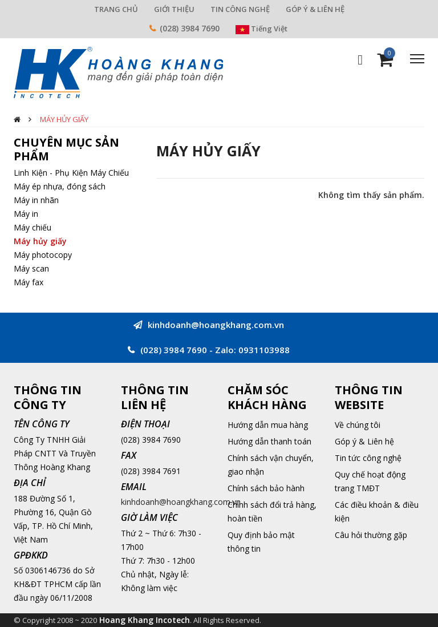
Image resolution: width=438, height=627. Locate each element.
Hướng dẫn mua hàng (268, 424)
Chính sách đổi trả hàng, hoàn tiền (272, 511)
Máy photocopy (43, 254)
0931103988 (264, 349)
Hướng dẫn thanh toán (269, 441)
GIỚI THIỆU (174, 9)
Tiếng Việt (261, 28)
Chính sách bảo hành (266, 488)
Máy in (26, 213)
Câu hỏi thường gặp (371, 534)
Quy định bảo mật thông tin (261, 541)
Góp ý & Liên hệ (364, 441)
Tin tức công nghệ (368, 457)
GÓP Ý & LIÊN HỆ (315, 9)
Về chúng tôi (357, 424)
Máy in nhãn (36, 200)
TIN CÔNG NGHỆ (240, 9)
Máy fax (28, 282)
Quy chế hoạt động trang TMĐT (370, 481)
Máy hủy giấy (64, 119)
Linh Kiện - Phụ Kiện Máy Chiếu (71, 172)
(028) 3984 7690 (190, 28)
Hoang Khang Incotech (144, 619)
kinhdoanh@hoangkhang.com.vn (181, 501)
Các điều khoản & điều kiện (377, 511)
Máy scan (31, 268)
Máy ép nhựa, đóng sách (60, 186)
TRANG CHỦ (116, 9)
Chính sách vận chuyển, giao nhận (271, 464)
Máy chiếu (32, 227)
